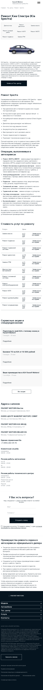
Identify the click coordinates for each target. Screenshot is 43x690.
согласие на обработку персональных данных (21, 527)
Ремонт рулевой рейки (8, 31)
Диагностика (8, 25)
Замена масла (35, 25)
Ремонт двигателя (21, 25)
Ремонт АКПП (21, 31)
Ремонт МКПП (35, 31)
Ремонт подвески (8, 37)
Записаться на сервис (36, 234)
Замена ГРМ (21, 37)
